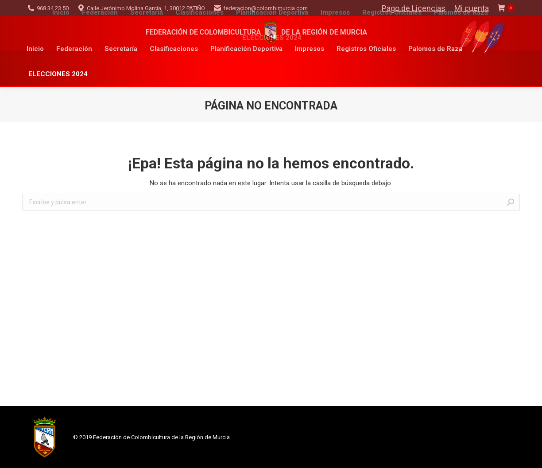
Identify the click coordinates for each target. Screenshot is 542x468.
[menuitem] (35, 49)
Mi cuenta (471, 8)
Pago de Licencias (413, 8)
